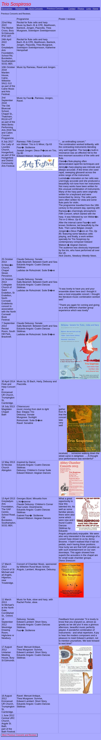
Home (95, 9)
